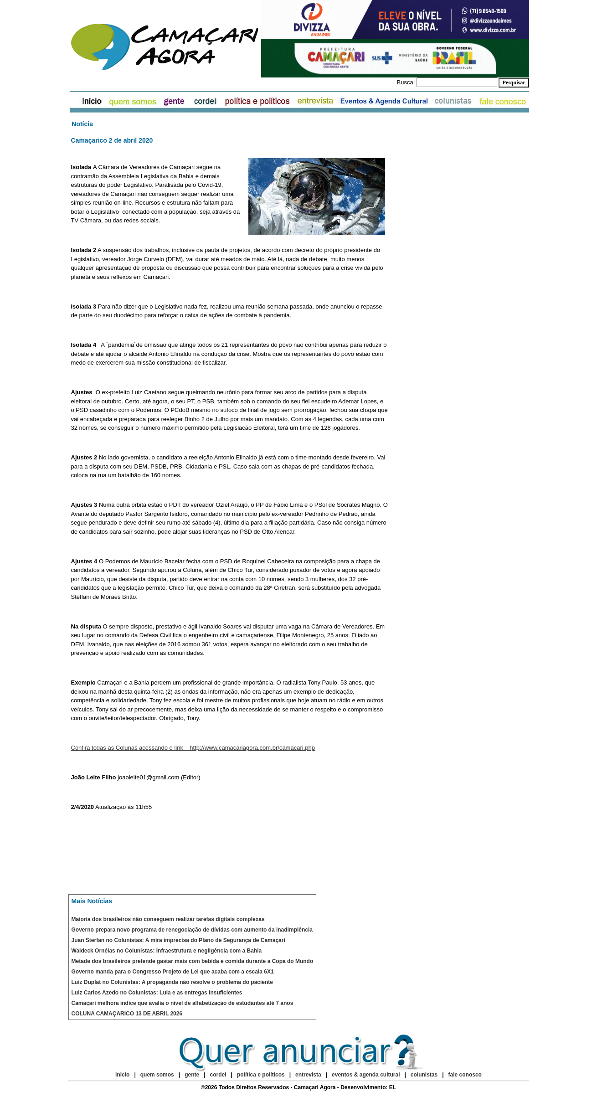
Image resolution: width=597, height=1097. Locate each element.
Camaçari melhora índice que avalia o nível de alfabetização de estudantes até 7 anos (182, 1003)
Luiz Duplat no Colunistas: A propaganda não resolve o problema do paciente (172, 982)
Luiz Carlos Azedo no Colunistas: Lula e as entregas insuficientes (157, 992)
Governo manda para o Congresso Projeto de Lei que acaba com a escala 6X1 (173, 971)
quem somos (157, 1074)
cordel (218, 1074)
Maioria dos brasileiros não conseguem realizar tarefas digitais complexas (168, 919)
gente (192, 1074)
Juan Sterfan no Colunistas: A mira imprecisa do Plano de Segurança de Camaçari (178, 940)
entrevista (308, 1074)
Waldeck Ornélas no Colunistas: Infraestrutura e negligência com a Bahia (167, 951)
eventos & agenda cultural (366, 1074)
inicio (122, 1074)
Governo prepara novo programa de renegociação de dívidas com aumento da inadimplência (192, 930)
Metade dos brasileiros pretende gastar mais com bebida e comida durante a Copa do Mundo (193, 961)
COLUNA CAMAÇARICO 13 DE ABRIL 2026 (127, 1013)
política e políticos (261, 1074)
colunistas (424, 1074)
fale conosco (465, 1074)
